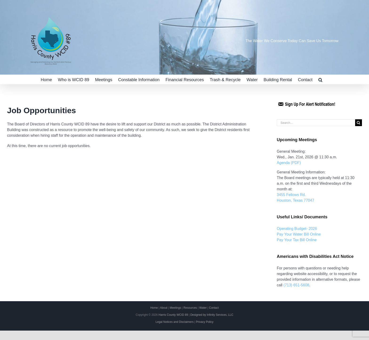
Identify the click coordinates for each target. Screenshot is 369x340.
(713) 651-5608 (296, 285)
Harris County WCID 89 (173, 314)
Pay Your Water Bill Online (299, 234)
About (163, 307)
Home (154, 307)
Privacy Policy (204, 322)
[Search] (358, 122)
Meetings (175, 307)
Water (203, 307)
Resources (190, 307)
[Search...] (316, 122)
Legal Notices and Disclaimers (174, 322)
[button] (320, 79)
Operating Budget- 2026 (297, 229)
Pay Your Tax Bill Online (297, 240)
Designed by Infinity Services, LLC (211, 314)
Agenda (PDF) (289, 163)
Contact (214, 307)
